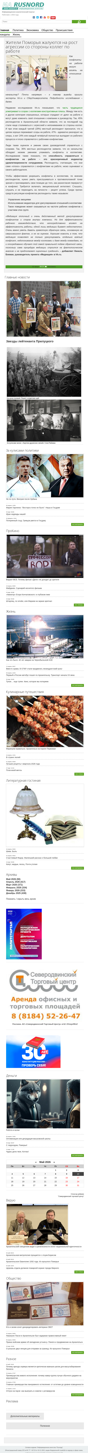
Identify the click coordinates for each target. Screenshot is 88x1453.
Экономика (32, 30)
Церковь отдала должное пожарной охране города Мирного (32, 1268)
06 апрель (9, 505)
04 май (8, 1364)
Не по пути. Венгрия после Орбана (21, 499)
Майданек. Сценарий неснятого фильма (24, 588)
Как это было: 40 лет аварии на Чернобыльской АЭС (29, 660)
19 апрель (9, 586)
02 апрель (9, 855)
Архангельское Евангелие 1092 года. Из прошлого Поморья (32, 1261)
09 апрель (9, 1136)
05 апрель (9, 1340)
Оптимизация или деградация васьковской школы (28, 1139)
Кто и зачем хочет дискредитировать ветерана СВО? (29, 1327)
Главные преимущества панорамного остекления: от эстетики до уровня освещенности (45, 1384)
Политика (18, 30)
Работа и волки (13, 1130)
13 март (8, 1149)
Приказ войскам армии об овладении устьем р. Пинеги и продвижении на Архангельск (44, 1342)
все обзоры (79, 605)
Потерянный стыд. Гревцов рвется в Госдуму (26, 520)
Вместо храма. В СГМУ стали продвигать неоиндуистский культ (34, 669)
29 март (8, 1346)
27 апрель (9, 1388)
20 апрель (9, 1333)
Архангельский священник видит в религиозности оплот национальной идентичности (43, 1247)
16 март (8, 862)
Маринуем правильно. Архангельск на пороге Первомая (31, 749)
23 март (8, 592)
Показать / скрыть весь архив (21, 899)
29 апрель (9, 1373)
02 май (8, 1265)
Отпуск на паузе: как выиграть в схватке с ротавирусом (30, 1391)
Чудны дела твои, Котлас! (17, 1152)
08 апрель (9, 673)
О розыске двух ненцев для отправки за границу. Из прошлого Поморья (38, 1349)
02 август (35, 267)
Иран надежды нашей (15, 514)
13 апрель (9, 666)
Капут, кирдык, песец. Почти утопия (21, 864)
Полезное (45, 1426)
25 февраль (9, 518)
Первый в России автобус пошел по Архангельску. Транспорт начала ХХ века (40, 675)
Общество (47, 30)
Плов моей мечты (14, 770)
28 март (8, 1143)
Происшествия (64, 30)
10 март (8, 599)
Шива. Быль (11, 851)
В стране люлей (13, 757)
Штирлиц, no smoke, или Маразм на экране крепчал (29, 601)
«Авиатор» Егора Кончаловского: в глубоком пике (28, 594)
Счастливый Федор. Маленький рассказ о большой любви (32, 858)
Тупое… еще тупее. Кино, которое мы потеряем (27, 681)
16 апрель (9, 755)
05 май (8, 1253)
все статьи (79, 774)
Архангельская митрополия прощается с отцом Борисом (31, 1255)
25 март (8, 512)
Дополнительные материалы (25, 1416)
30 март (8, 679)
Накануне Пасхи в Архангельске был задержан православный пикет (36, 1336)
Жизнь (16, 34)
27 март (8, 768)
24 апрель (9, 849)
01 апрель (9, 761)
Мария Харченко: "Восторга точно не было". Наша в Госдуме (33, 508)
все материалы (77, 524)
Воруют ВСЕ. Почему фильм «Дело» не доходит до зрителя (32, 580)
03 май (8, 1259)
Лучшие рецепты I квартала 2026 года (23, 764)
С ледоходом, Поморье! (16, 1145)
